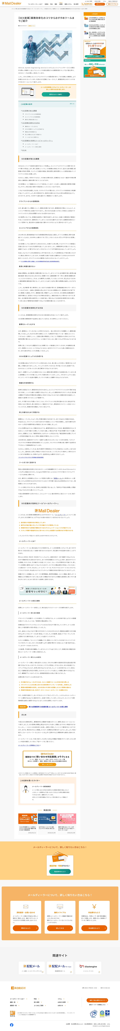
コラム (104, 1)
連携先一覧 (13, 1005)
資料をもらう (99, 4)
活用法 (46, 4)
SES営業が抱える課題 (29, 111)
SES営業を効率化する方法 (31, 123)
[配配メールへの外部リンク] (31, 968)
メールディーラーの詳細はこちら (28, 745)
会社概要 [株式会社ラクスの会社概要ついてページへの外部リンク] (68, 1024)
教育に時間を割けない (31, 119)
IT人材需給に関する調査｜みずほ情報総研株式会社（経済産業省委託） (40, 261)
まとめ (24, 150)
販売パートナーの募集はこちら (97, 1004)
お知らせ (60, 1005)
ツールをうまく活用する (32, 137)
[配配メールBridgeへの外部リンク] (60, 968)
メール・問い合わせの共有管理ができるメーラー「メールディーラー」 (28, 8)
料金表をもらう (94, 928)
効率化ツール (56, 8)
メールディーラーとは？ (31, 144)
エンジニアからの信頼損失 (32, 117)
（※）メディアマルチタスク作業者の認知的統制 (31, 457)
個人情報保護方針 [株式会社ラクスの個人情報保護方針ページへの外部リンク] (88, 1024)
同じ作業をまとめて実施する (33, 134)
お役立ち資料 (97, 1)
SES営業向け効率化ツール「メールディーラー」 (37, 141)
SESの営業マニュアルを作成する (34, 129)
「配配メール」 (57, 478)
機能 (56, 4)
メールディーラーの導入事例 (33, 147)
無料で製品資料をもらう (97, 1000)
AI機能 (60, 4)
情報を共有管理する (31, 132)
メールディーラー (60, 515)
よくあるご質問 (88, 1)
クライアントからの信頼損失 (33, 114)
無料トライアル (112, 4)
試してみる (60, 928)
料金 (51, 4)
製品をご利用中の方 (113, 1)
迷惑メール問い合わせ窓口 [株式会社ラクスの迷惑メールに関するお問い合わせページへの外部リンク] (100, 1024)
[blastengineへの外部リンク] (88, 968)
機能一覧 (12, 1002)
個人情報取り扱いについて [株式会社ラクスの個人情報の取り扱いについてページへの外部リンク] (77, 1024)
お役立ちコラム (48, 8)
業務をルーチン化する (31, 126)
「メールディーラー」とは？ (35, 4)
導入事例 (76, 4)
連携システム (68, 4)
